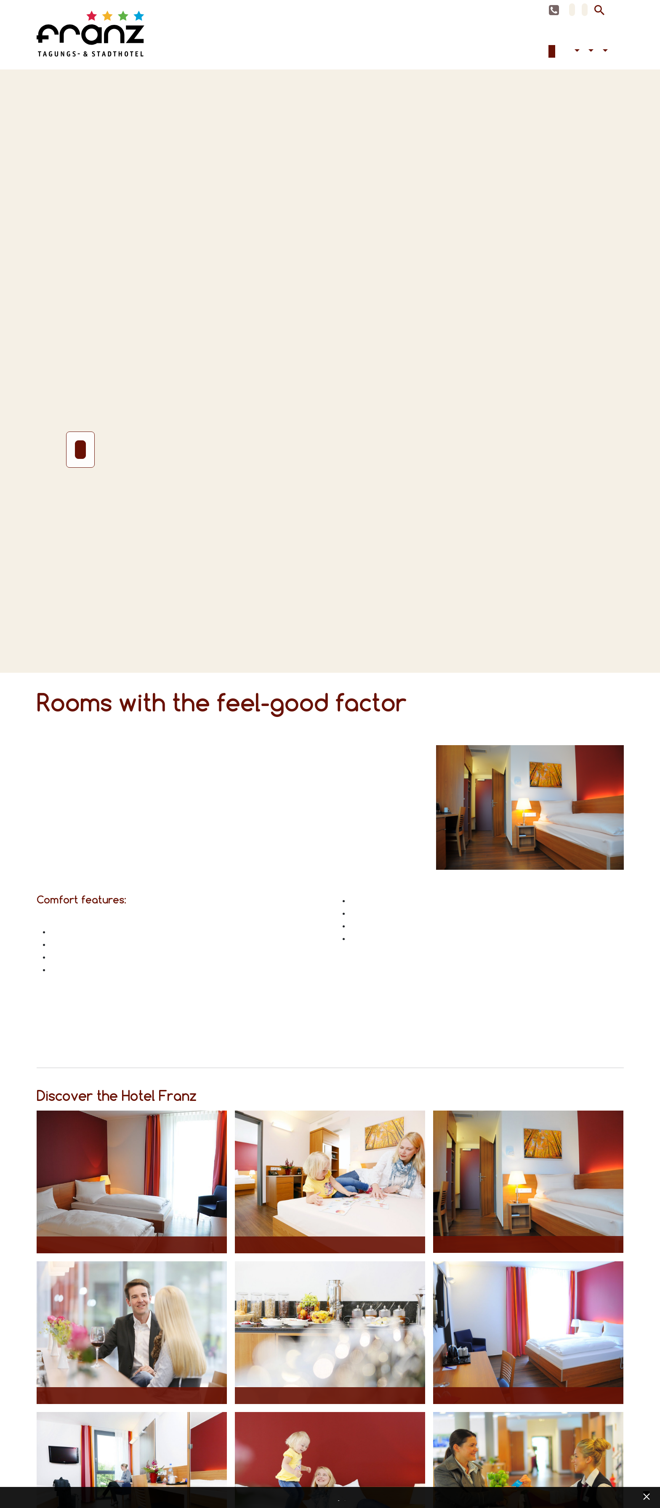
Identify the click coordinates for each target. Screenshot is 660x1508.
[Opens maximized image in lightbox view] (132, 1186)
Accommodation (551, 56)
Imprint (346, 1498)
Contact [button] (604, 56)
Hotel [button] (590, 56)
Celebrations (565, 56)
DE (572, 9)
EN (585, 9)
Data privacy (339, 1498)
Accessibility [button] (576, 56)
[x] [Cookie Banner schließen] (646, 1495)
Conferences (558, 56)
